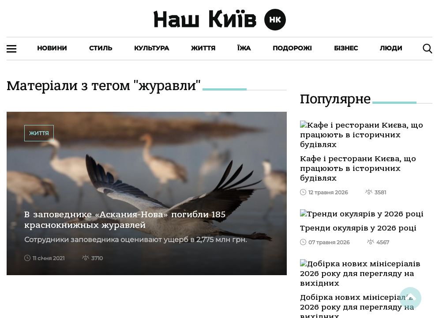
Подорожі (292, 48)
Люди (391, 48)
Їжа (244, 48)
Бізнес (346, 48)
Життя (203, 48)
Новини (52, 48)
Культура (151, 48)
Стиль (100, 48)
